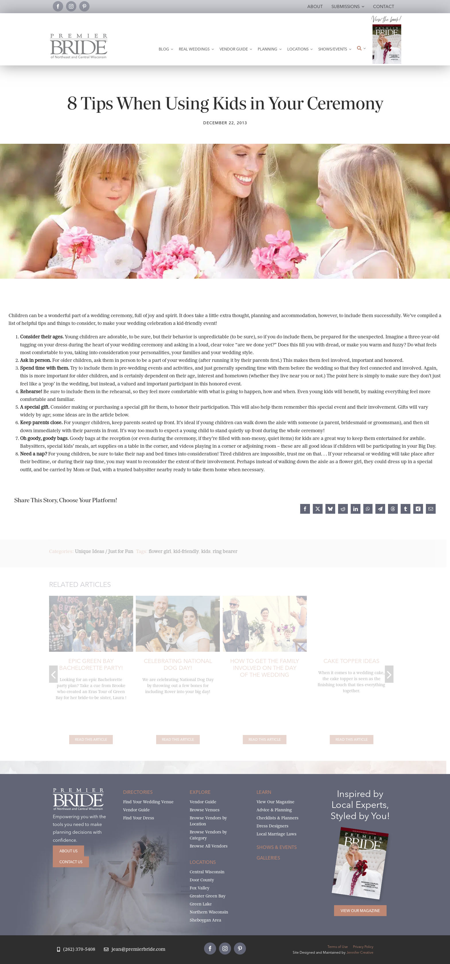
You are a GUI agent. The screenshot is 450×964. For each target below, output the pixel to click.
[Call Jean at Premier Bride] (76, 949)
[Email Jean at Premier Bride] (135, 949)
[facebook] (58, 6)
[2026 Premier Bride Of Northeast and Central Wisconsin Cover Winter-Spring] (387, 27)
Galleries (268, 858)
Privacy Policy (363, 946)
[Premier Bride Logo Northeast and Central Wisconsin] (78, 36)
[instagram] (71, 6)
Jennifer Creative (359, 952)
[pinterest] (84, 6)
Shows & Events (277, 847)
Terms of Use (337, 946)
